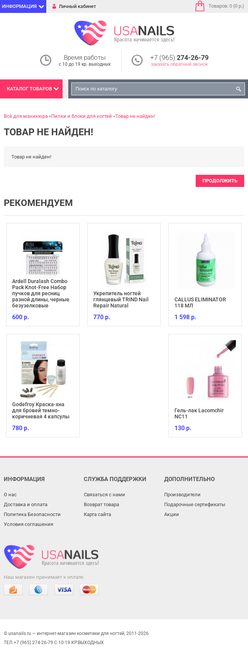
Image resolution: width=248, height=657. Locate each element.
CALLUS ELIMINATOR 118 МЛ (200, 302)
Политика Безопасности (32, 514)
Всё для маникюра (26, 116)
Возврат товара (101, 504)
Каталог (29, 89)
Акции (171, 514)
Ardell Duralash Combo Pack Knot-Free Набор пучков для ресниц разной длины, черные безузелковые (40, 293)
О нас (10, 494)
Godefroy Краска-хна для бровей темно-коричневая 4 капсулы (40, 410)
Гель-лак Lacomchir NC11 (199, 413)
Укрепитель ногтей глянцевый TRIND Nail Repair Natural (121, 299)
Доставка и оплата (25, 504)
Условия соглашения (28, 524)
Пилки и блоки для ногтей (81, 116)
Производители (182, 494)
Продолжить (219, 181)
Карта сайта (97, 514)
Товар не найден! (135, 116)
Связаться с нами (104, 494)
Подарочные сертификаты (194, 504)
